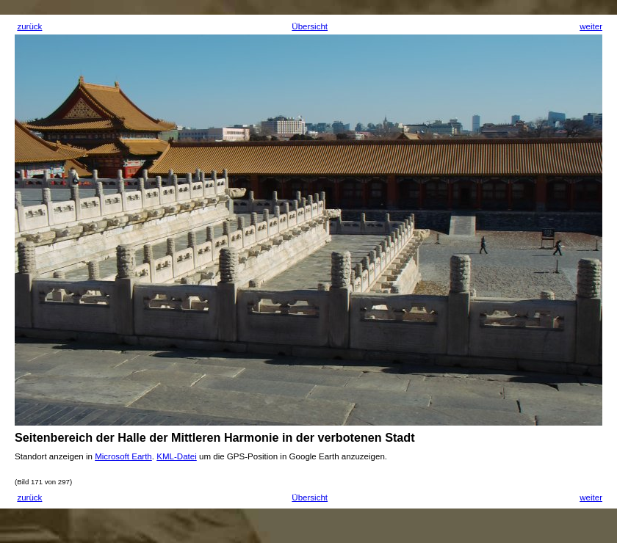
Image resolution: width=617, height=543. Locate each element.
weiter (591, 26)
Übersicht (310, 26)
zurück (29, 26)
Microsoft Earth (123, 456)
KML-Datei (176, 456)
